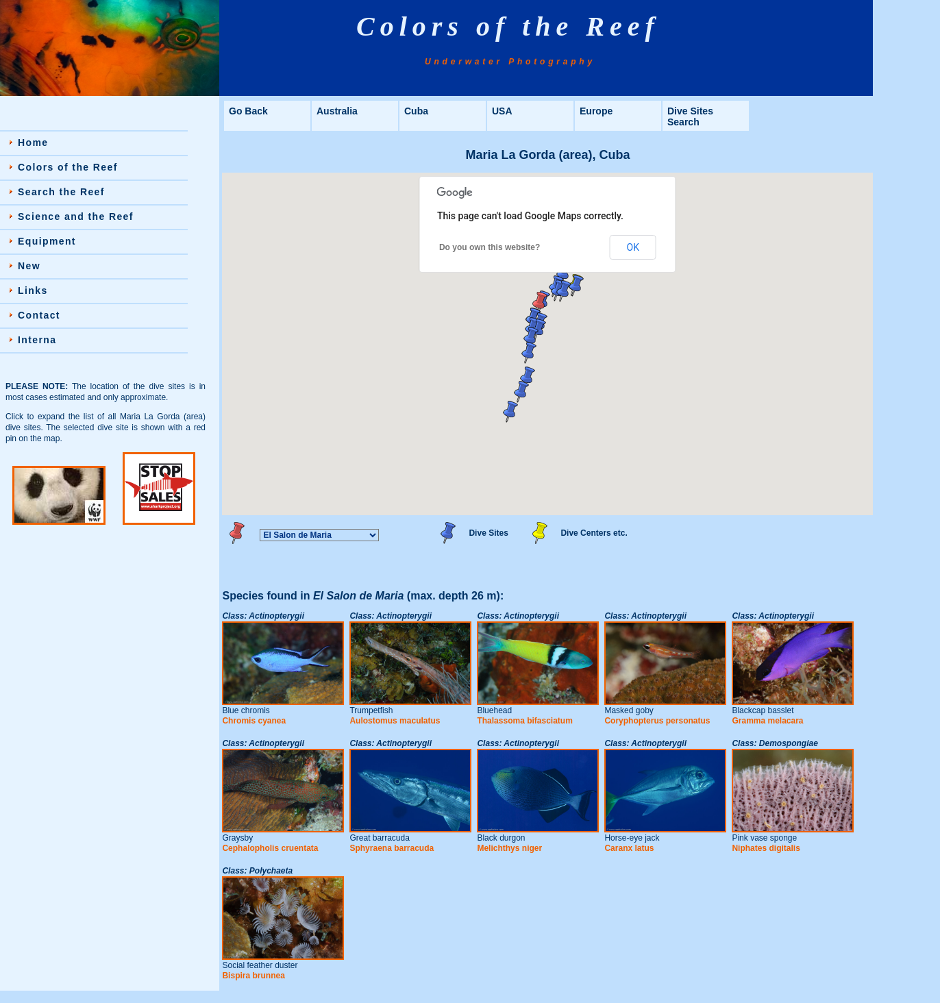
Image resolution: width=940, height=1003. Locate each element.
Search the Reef (61, 191)
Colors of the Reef (68, 167)
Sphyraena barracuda (391, 848)
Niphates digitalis (766, 848)
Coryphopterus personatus (657, 721)
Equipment (47, 241)
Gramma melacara (767, 721)
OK (633, 247)
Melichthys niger (509, 848)
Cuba (416, 111)
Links (33, 290)
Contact (39, 315)
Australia (337, 111)
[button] (564, 291)
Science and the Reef (76, 216)
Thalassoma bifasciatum (524, 721)
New (29, 265)
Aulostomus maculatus (394, 721)
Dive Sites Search (690, 116)
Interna (37, 339)
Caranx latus (629, 848)
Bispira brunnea (253, 975)
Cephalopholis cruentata (270, 848)
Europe (596, 111)
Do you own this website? (489, 247)
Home (33, 142)
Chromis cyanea (254, 721)
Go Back (248, 111)
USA (502, 111)
